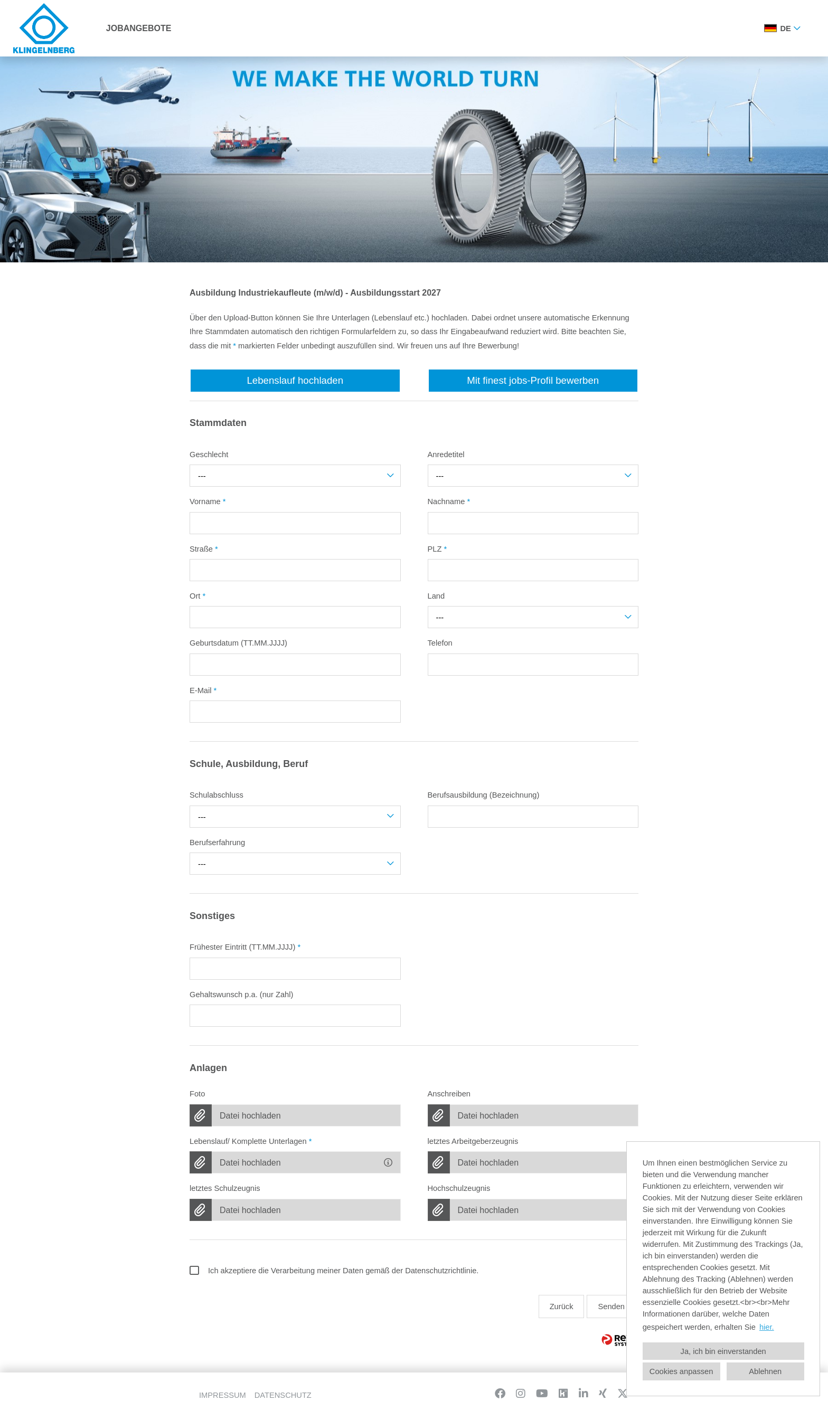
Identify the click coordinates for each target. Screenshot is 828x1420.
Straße (204, 549)
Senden (611, 1306)
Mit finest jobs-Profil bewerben (533, 380)
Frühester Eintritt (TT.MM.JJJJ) (245, 947)
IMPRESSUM (222, 1395)
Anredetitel (446, 454)
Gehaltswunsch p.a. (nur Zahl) (241, 994)
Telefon (440, 643)
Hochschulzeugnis (459, 1188)
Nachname (449, 501)
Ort (197, 596)
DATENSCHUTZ (283, 1395)
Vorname (207, 501)
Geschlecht (209, 454)
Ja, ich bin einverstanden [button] (723, 1351)
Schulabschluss (216, 795)
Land (436, 596)
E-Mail (203, 690)
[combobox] (784, 28)
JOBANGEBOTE (139, 28)
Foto (197, 1094)
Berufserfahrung (217, 842)
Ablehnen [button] (765, 1371)
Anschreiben (449, 1094)
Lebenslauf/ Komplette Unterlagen (251, 1141)
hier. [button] (766, 1327)
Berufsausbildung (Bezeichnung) (484, 795)
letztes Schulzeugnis (225, 1188)
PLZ (437, 549)
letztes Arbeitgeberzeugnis (473, 1141)
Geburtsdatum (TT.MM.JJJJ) (238, 643)
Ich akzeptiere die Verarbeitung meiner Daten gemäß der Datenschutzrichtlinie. (334, 1270)
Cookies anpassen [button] (681, 1371)
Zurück (561, 1306)
